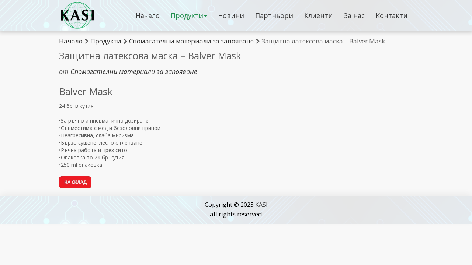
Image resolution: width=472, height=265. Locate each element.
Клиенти (318, 15)
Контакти (391, 15)
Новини (231, 15)
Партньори (274, 15)
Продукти (189, 15)
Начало (148, 15)
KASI (261, 205)
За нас (354, 15)
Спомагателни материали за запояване (191, 41)
